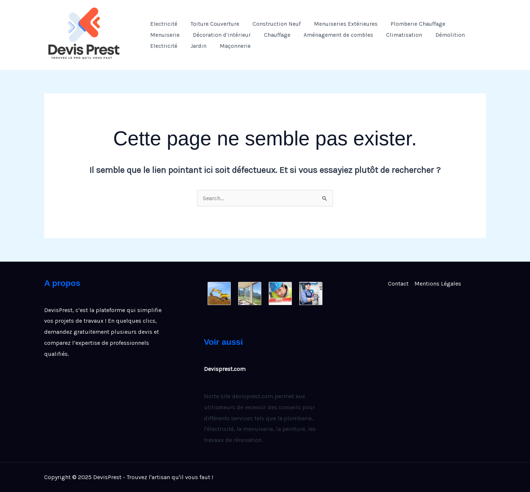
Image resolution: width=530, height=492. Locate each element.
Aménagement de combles (330, 35)
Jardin (195, 46)
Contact (398, 283)
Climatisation (395, 35)
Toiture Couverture (211, 24)
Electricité (162, 24)
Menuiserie (164, 35)
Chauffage (271, 35)
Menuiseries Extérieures (338, 24)
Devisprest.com (224, 368)
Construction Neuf (271, 24)
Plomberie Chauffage (408, 24)
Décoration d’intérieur (218, 35)
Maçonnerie (229, 46)
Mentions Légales (437, 283)
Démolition (438, 35)
